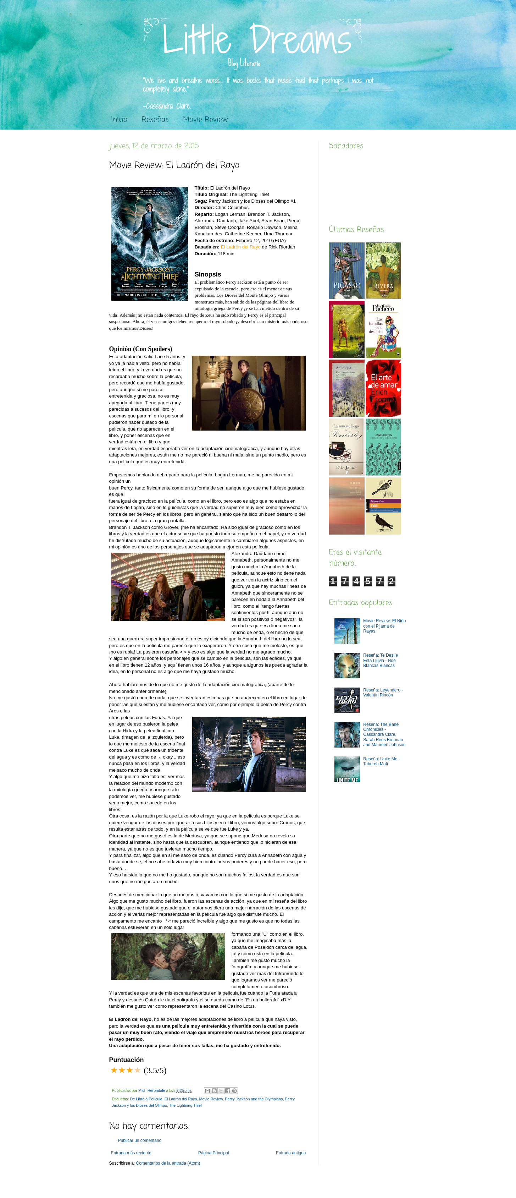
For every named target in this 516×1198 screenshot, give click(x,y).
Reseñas (155, 119)
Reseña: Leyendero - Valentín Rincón (383, 693)
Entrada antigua (291, 1152)
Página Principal (213, 1152)
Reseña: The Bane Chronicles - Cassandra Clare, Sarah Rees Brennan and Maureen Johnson (384, 735)
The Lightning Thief (185, 1105)
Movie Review (205, 119)
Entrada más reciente (131, 1152)
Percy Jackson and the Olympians (254, 1099)
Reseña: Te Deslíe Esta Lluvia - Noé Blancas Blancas (380, 660)
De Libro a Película (146, 1099)
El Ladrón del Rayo (181, 1099)
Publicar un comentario (140, 1140)
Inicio (119, 119)
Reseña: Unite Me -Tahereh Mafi (381, 761)
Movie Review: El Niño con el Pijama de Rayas (384, 626)
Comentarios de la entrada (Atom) (168, 1163)
